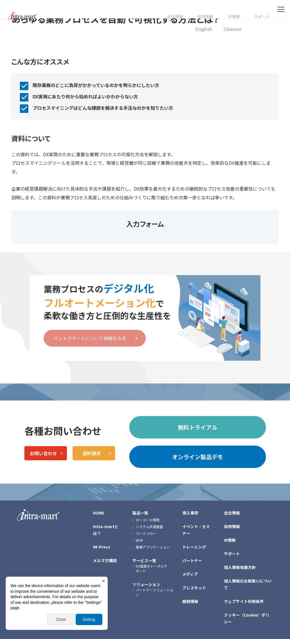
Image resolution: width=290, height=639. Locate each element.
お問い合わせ (43, 453)
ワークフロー (146, 533)
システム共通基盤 (149, 526)
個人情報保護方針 (240, 567)
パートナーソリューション (154, 592)
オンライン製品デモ (197, 457)
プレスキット (194, 588)
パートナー (192, 560)
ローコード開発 (148, 519)
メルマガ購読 (105, 560)
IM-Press (101, 547)
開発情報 (190, 601)
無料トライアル (197, 427)
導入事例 (190, 513)
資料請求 (91, 453)
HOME (98, 513)
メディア (190, 574)
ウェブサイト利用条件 (244, 601)
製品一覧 (140, 513)
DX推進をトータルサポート (151, 568)
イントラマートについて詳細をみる (90, 338)
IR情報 (234, 16)
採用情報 (205, 16)
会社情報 (175, 16)
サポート (262, 16)
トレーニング (194, 547)
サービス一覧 (144, 560)
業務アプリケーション (153, 547)
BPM (139, 540)
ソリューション (146, 584)
